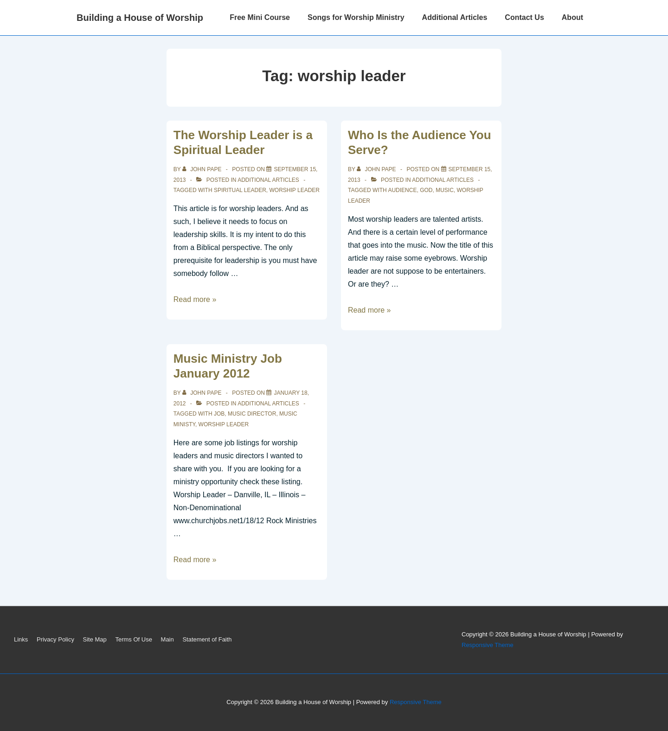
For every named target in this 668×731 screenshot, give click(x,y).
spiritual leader (240, 190)
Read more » (195, 299)
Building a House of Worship (140, 18)
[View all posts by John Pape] (202, 169)
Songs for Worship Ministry (356, 17)
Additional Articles (455, 17)
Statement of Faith (206, 639)
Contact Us (524, 17)
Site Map (95, 639)
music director (252, 413)
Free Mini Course (260, 17)
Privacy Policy (55, 639)
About (572, 17)
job (219, 413)
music (445, 190)
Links (21, 639)
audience (402, 190)
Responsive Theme (488, 644)
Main (167, 639)
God (426, 190)
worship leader (295, 190)
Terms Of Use (133, 639)
